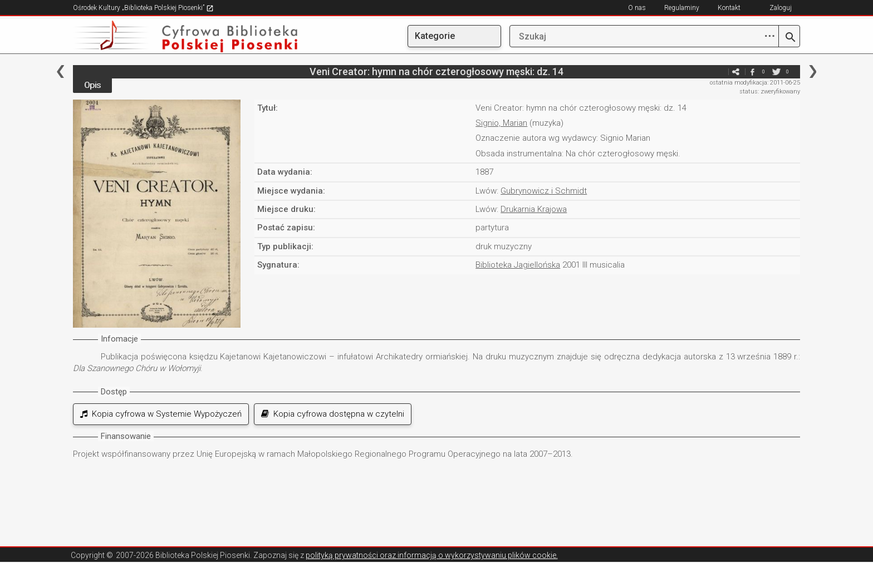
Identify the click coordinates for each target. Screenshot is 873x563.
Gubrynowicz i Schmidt (544, 191)
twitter (776, 71)
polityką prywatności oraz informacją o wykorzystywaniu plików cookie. (432, 555)
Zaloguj (780, 8)
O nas (637, 8)
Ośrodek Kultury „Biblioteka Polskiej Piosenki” (143, 8)
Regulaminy (681, 8)
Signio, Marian (501, 123)
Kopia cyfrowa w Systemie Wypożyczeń (161, 414)
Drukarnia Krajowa (534, 209)
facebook (752, 71)
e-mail (718, 71)
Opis (92, 85)
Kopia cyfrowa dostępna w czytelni (332, 414)
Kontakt (729, 8)
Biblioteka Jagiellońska (517, 265)
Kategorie (435, 36)
